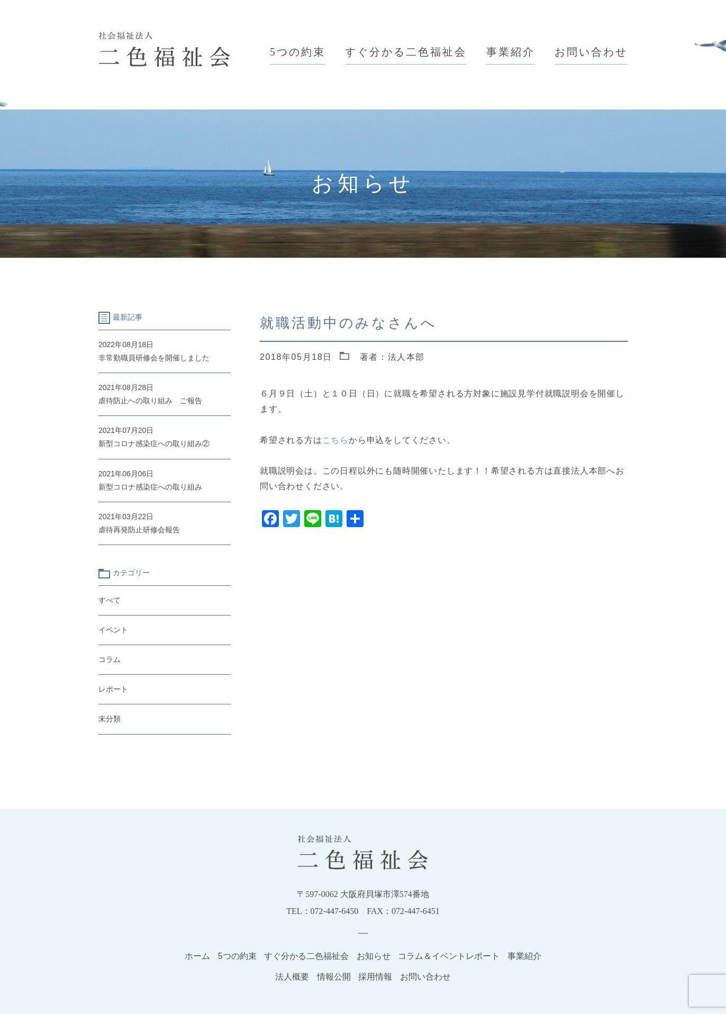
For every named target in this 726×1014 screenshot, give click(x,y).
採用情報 (375, 976)
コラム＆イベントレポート (449, 956)
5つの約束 (297, 52)
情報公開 (334, 976)
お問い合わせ (591, 52)
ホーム (197, 956)
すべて (109, 600)
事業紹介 (510, 52)
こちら (335, 440)
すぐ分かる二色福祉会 (406, 52)
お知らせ (374, 956)
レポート (113, 689)
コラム (109, 659)
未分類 (109, 718)
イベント (113, 630)
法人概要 (292, 976)
